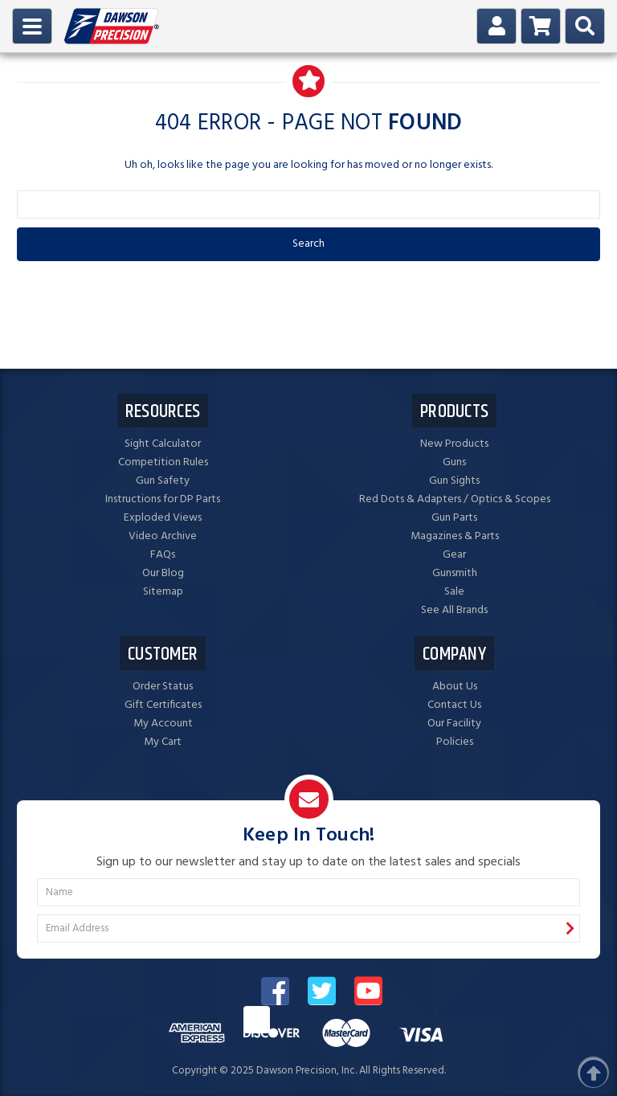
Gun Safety (163, 480)
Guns (454, 462)
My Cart (163, 742)
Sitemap (163, 591)
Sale (454, 591)
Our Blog (163, 573)
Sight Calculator (163, 444)
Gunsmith (454, 573)
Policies (454, 742)
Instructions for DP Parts (162, 499)
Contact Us (454, 705)
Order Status (163, 686)
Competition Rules (163, 462)
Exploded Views (163, 517)
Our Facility (454, 723)
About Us (454, 686)
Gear (454, 554)
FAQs (162, 554)
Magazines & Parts (455, 536)
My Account (163, 723)
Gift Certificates (163, 705)
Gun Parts (454, 517)
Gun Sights (454, 480)
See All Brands (454, 610)
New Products (454, 444)
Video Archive (163, 536)
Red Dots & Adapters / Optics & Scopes (454, 499)
